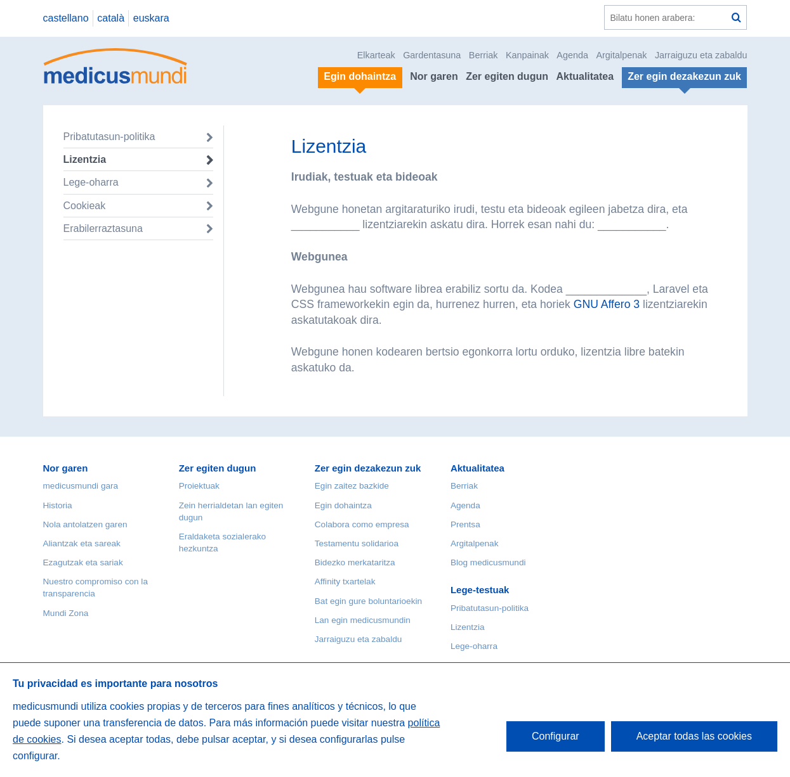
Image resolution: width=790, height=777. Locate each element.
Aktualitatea (585, 76)
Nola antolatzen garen (85, 524)
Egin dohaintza (343, 505)
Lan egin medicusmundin (363, 620)
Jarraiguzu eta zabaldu (701, 55)
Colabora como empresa (362, 524)
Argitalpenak (621, 55)
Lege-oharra (91, 182)
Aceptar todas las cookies (694, 736)
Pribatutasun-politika (109, 136)
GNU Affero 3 (607, 304)
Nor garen (434, 76)
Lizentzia (85, 159)
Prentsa (465, 524)
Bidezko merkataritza (355, 562)
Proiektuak (199, 486)
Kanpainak (527, 55)
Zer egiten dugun (507, 76)
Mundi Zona (66, 613)
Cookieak (84, 205)
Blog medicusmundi (488, 562)
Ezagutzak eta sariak (83, 562)
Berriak (483, 55)
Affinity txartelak (345, 581)
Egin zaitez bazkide (352, 486)
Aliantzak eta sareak (82, 543)
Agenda (572, 55)
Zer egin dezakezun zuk (368, 468)
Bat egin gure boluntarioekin (368, 601)
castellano (66, 18)
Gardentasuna (432, 55)
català (110, 18)
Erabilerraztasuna (103, 228)
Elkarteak (376, 55)
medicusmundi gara (81, 486)
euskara (151, 18)
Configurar (555, 736)
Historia (57, 505)
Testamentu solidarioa (356, 543)
